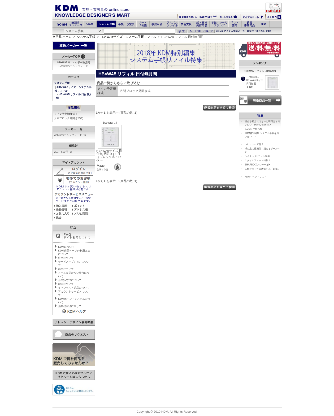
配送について (66, 283)
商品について (66, 269)
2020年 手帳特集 (253, 129)
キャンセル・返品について (73, 287)
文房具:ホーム (62, 37)
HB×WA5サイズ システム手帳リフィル (128, 37)
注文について (66, 257)
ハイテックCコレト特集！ (258, 156)
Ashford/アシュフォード (74, 66)
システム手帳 (86, 37)
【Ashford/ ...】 (110, 122)
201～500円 (63, 151)
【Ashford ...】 (254, 77)
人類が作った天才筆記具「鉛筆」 (262, 169)
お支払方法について (70, 280)
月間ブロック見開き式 (68, 118)
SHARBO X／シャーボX (257, 164)
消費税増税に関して (70, 306)
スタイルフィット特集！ (258, 160)
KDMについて (66, 246)
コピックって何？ (254, 144)
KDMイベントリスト (255, 176)
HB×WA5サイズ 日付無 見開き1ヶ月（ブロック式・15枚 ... (109, 155)
